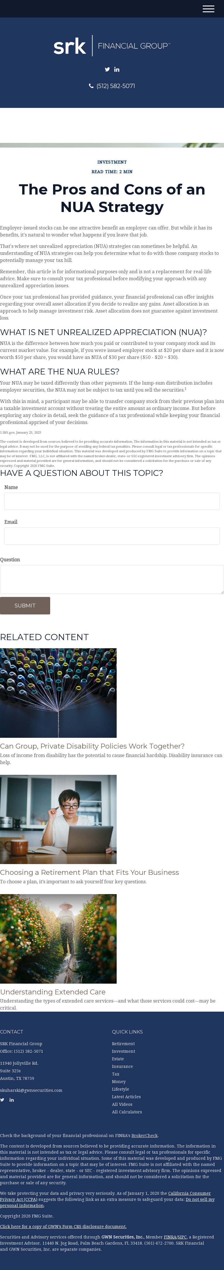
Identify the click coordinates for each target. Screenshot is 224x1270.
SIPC (182, 1237)
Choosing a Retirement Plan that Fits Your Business (89, 872)
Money (119, 1081)
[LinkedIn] (116, 69)
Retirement (123, 1043)
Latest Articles (126, 1096)
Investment (123, 1051)
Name (11, 487)
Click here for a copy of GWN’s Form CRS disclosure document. (63, 1226)
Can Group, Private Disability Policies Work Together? (92, 746)
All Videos (122, 1104)
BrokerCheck (145, 1135)
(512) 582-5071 (112, 86)
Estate (118, 1059)
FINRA (170, 1237)
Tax (115, 1074)
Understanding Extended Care (53, 992)
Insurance (122, 1066)
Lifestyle (120, 1089)
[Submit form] (25, 605)
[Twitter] (107, 69)
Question (10, 560)
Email (10, 522)
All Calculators (127, 1112)
